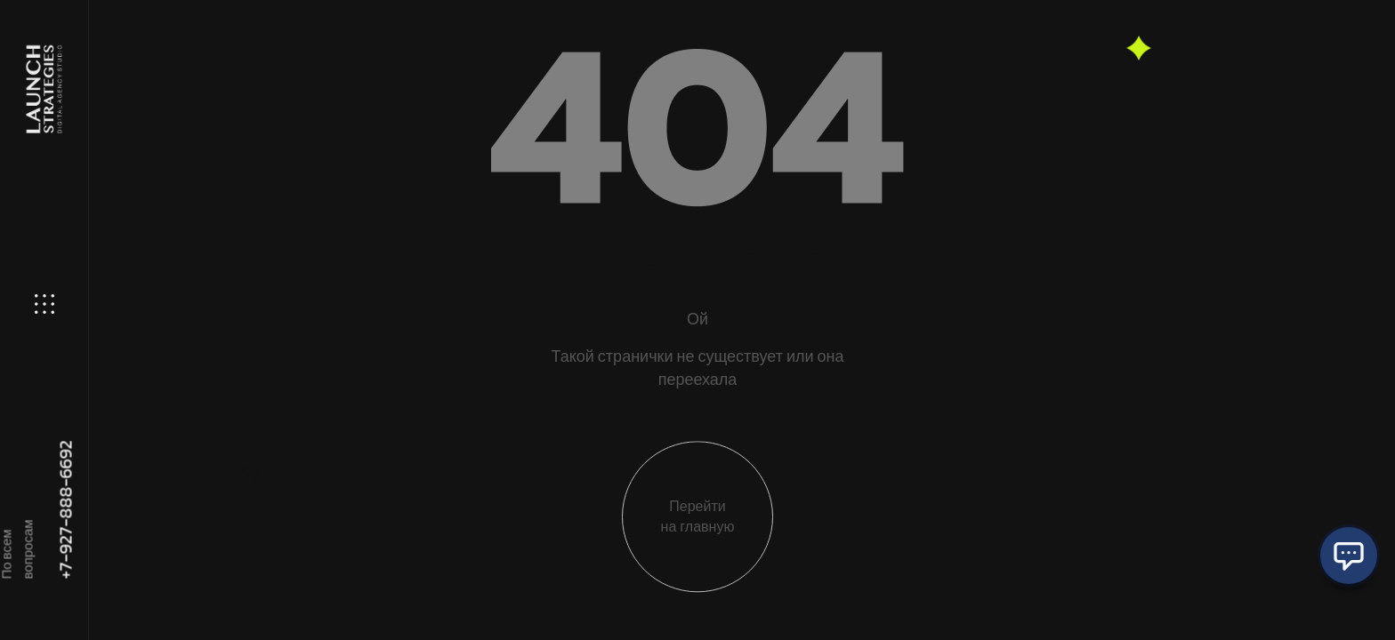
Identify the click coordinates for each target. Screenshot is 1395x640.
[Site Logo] (43, 89)
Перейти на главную (698, 528)
